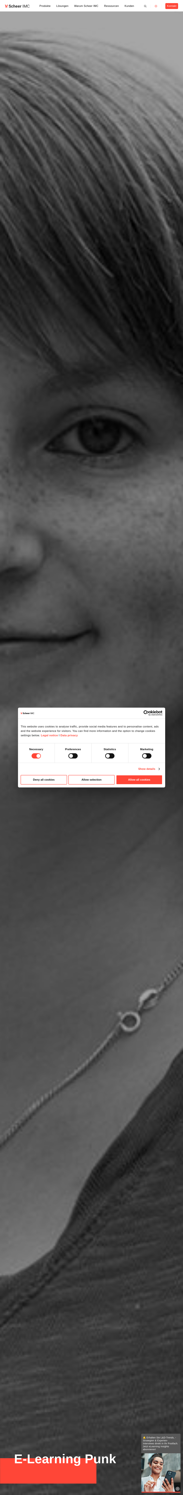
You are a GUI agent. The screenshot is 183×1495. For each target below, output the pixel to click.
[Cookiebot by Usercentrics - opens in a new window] (148, 713)
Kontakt (171, 6)
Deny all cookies (44, 779)
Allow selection (91, 779)
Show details (146, 768)
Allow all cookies (139, 779)
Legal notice (49, 735)
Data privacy (69, 735)
